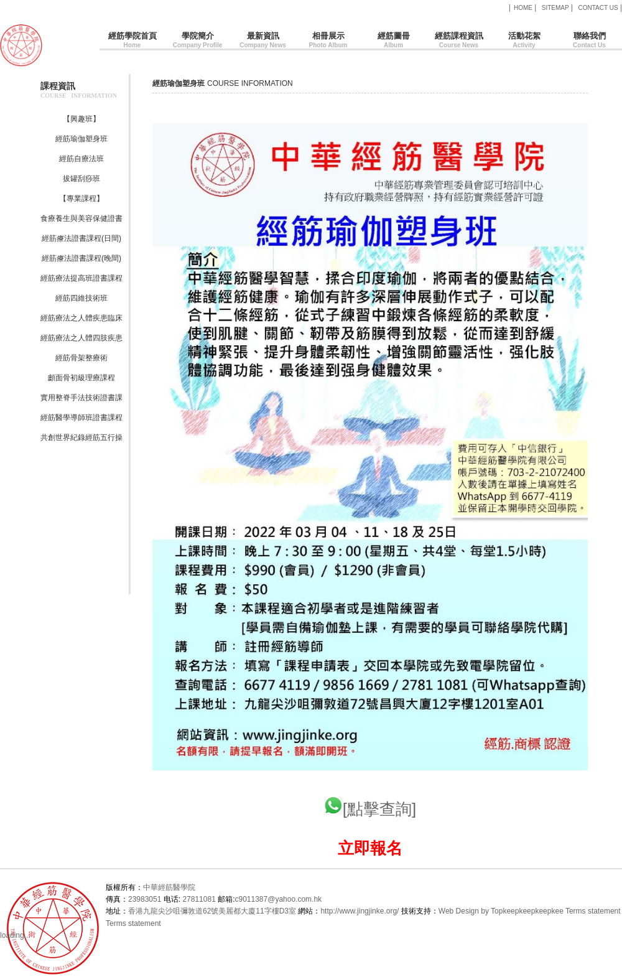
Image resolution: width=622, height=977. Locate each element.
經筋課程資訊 (458, 40)
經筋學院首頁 (132, 40)
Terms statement (593, 911)
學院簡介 (197, 40)
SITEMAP (555, 7)
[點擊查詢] (370, 809)
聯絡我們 (589, 40)
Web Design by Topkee (477, 911)
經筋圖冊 (393, 40)
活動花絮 (524, 40)
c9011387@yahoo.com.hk (278, 899)
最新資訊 (262, 40)
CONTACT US (598, 7)
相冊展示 (328, 40)
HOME (523, 7)
